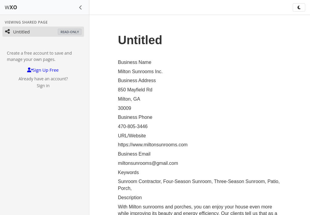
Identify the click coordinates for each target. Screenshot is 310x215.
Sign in (43, 85)
